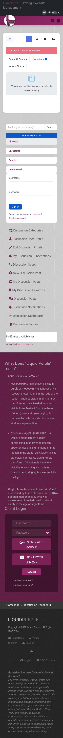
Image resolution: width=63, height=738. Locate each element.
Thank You (16, 344)
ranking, (9, 344)
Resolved (13, 160)
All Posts (13, 141)
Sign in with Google (35, 545)
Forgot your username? (22, 585)
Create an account (17, 218)
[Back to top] (31, 651)
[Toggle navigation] (52, 20)
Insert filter (40, 59)
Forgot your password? (22, 580)
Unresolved (14, 151)
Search (50, 127)
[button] (58, 20)
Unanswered (15, 169)
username (14, 178)
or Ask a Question (31, 135)
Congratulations (27, 344)
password (14, 192)
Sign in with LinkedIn (34, 560)
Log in (31, 571)
